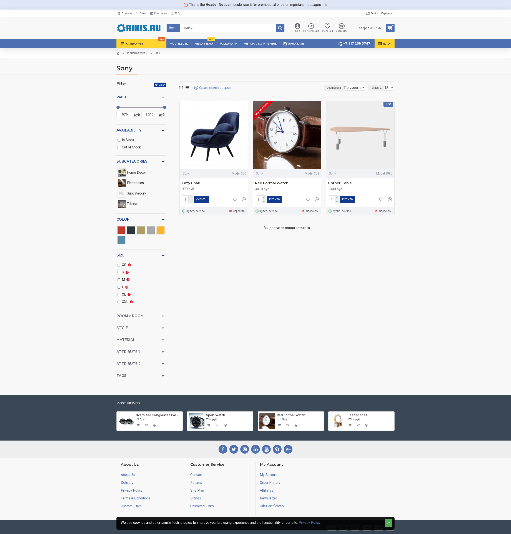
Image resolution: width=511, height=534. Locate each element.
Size (120, 255)
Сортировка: (314, 87)
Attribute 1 (128, 352)
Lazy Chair (191, 183)
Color (122, 219)
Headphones (357, 415)
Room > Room (130, 316)
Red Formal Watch (271, 183)
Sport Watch (215, 415)
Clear (161, 84)
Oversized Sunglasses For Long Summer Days (158, 415)
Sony (186, 173)
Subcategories (132, 161)
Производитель (136, 53)
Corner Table (340, 183)
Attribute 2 (128, 364)
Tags (121, 376)
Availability (128, 130)
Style (122, 328)
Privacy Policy (309, 523)
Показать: (377, 87)
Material (125, 340)
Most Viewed (128, 403)
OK (388, 522)
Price (121, 97)
